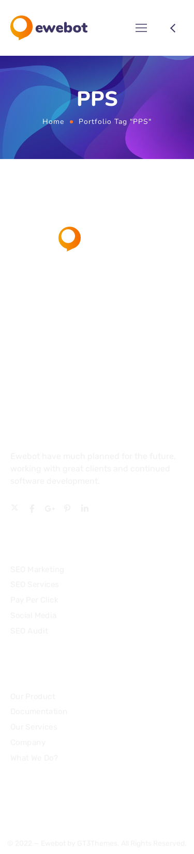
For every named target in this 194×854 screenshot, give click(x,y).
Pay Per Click (34, 599)
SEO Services (34, 584)
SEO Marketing (37, 569)
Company (28, 742)
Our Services (33, 727)
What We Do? (34, 758)
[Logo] (48, 27)
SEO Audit (29, 630)
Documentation (38, 712)
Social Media (33, 615)
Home (53, 121)
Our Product (32, 696)
